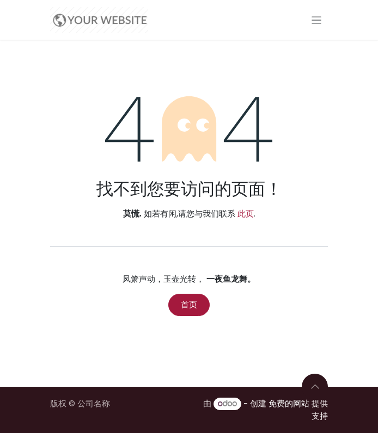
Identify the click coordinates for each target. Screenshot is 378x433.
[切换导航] (316, 20)
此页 (245, 213)
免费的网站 (289, 403)
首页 (189, 304)
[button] (315, 387)
